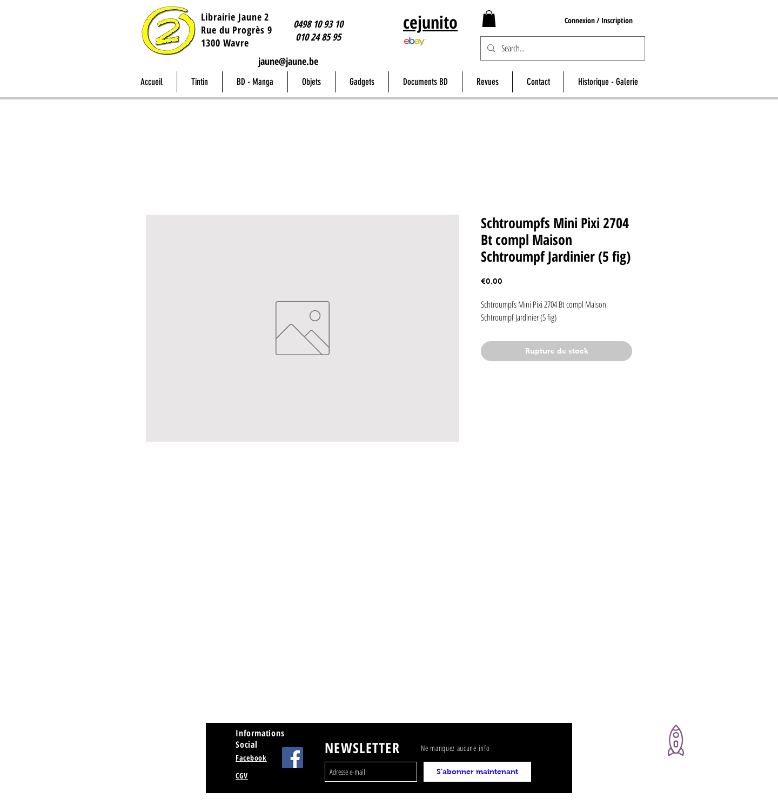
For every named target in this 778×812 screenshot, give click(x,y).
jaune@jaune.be (288, 61)
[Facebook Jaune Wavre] (292, 757)
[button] (489, 18)
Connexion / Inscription (599, 20)
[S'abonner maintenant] (477, 772)
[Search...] (561, 48)
